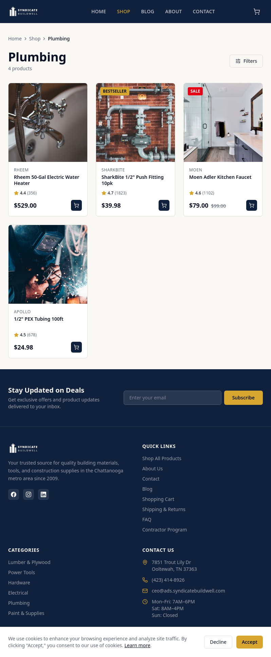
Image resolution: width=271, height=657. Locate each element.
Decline (218, 642)
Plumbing (19, 603)
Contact (204, 11)
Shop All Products (161, 458)
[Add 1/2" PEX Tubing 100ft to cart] (76, 347)
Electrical (18, 592)
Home (98, 11)
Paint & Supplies (26, 613)
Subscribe (243, 397)
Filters (246, 61)
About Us (152, 468)
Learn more (137, 645)
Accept (249, 642)
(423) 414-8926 (163, 580)
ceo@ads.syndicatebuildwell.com (183, 590)
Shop (123, 11)
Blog (147, 11)
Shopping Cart (158, 499)
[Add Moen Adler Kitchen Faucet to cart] (251, 205)
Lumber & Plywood (29, 562)
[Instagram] (28, 494)
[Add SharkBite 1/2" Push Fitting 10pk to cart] (164, 205)
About (173, 11)
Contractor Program (164, 529)
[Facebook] (13, 494)
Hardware (19, 582)
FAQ (146, 519)
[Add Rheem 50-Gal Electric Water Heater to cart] (76, 205)
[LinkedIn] (43, 494)
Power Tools (21, 572)
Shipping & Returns (163, 509)
